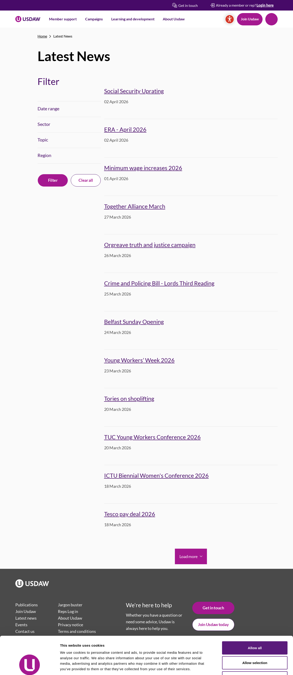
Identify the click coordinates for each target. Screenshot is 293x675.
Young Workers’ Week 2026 (139, 360)
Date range (48, 108)
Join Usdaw (250, 19)
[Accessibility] (229, 19)
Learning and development (133, 19)
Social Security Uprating (134, 90)
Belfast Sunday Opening (134, 321)
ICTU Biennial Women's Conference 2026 (156, 475)
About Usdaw (174, 19)
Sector (44, 124)
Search (271, 19)
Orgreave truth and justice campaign (149, 244)
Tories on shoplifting (129, 398)
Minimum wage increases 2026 (143, 167)
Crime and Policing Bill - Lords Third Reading (159, 283)
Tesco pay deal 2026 (129, 513)
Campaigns (94, 19)
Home (42, 36)
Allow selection (254, 630)
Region (44, 155)
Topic (43, 139)
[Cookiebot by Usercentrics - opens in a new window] (30, 666)
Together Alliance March (134, 206)
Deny (255, 645)
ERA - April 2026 (125, 129)
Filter (53, 180)
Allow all (255, 615)
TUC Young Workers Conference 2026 (152, 437)
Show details (240, 666)
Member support (63, 19)
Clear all (86, 180)
